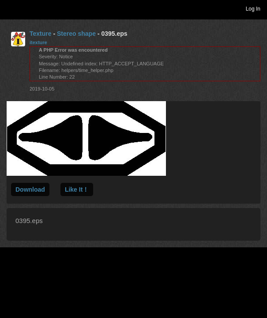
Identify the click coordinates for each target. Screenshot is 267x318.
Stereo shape (76, 33)
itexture (38, 42)
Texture (41, 33)
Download (30, 189)
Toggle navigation (10, 8)
